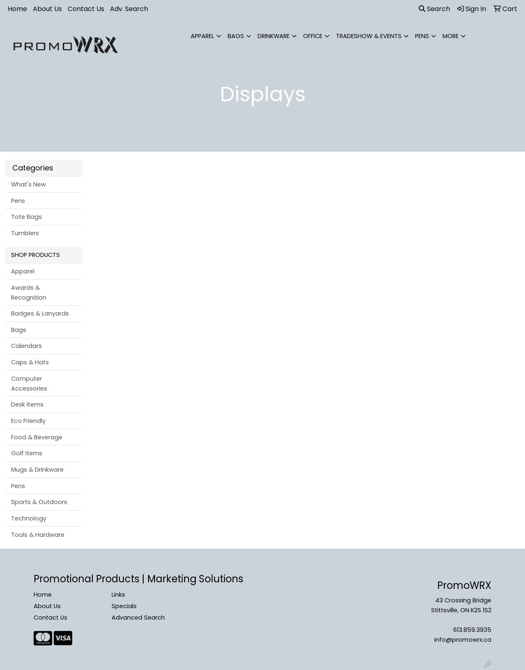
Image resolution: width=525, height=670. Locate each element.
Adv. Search (129, 9)
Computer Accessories (29, 384)
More (451, 36)
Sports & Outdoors (39, 502)
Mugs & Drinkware (37, 470)
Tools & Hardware (37, 535)
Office (312, 36)
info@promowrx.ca (462, 640)
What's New (28, 184)
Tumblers (25, 233)
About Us (47, 9)
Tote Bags (26, 217)
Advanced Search (138, 617)
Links (118, 595)
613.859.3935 (472, 630)
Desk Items (27, 404)
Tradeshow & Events (369, 36)
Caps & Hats (30, 362)
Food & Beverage (36, 437)
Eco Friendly (28, 421)
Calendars (26, 346)
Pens (422, 36)
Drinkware (274, 36)
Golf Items (26, 453)
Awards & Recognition (28, 293)
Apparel (202, 36)
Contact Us (86, 9)
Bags (236, 36)
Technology (28, 518)
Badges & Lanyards (40, 313)
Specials (124, 606)
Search (434, 9)
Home (17, 9)
